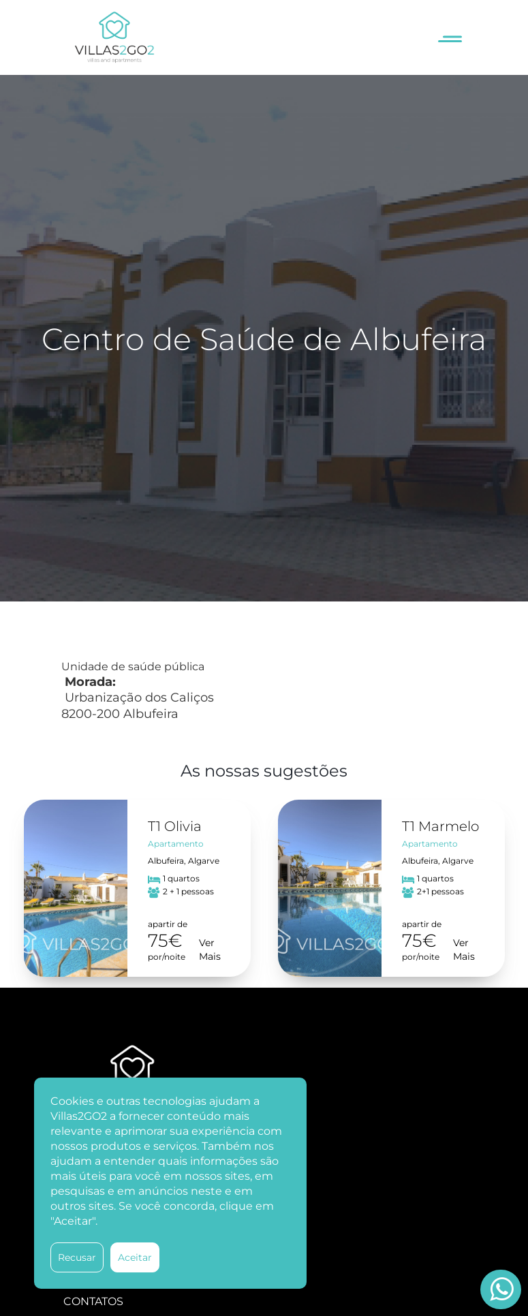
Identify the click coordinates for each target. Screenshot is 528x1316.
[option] (137, 888)
